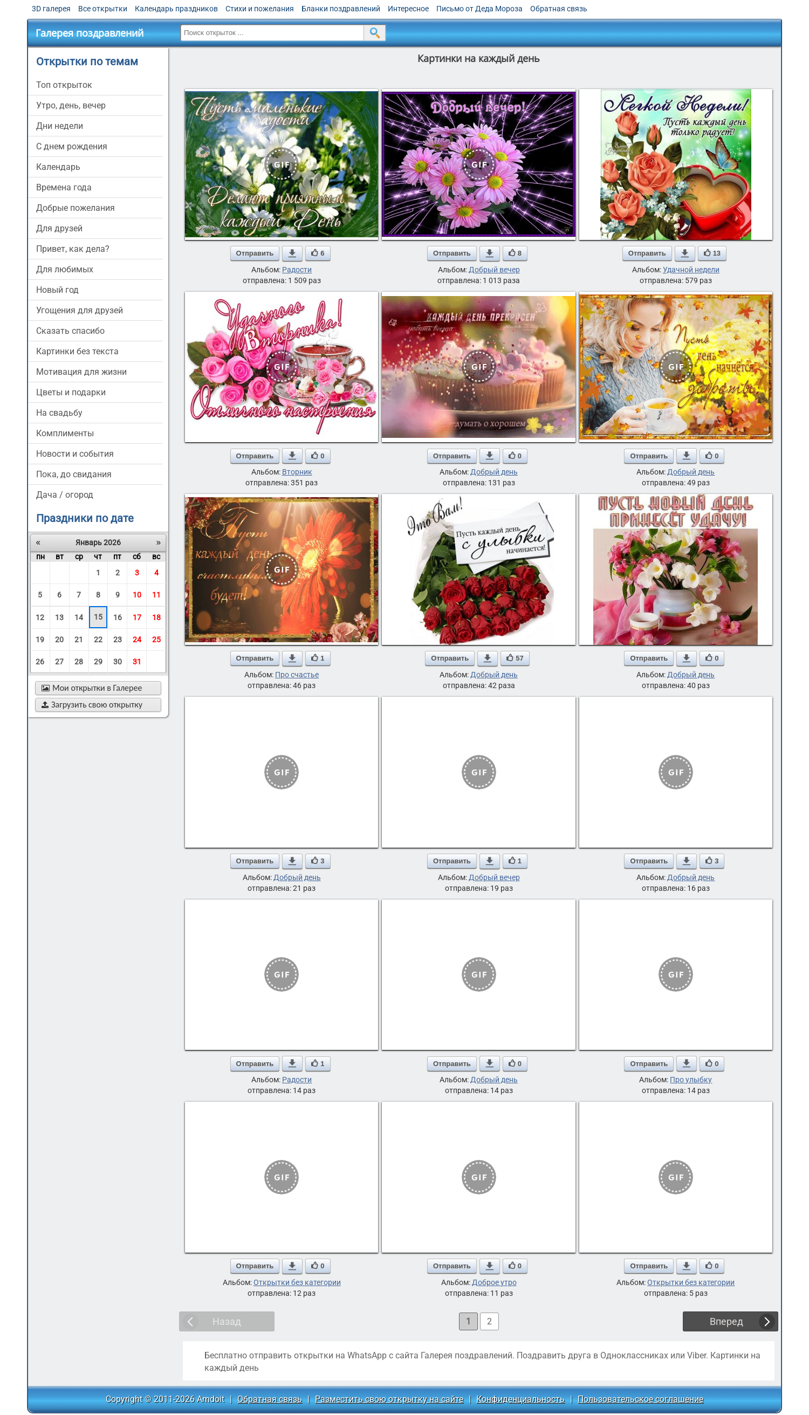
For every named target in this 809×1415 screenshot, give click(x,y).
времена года (64, 187)
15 (98, 617)
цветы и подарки (71, 392)
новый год (57, 290)
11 (156, 594)
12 (40, 617)
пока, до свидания (74, 474)
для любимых (64, 269)
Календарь (58, 167)
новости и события (75, 454)
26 (40, 661)
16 (117, 617)
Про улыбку (691, 1079)
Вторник (297, 472)
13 (59, 617)
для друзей (59, 228)
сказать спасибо (70, 331)
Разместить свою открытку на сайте (389, 1399)
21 (78, 639)
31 (137, 661)
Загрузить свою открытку (92, 704)
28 (78, 661)
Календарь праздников (176, 8)
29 (98, 661)
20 (59, 639)
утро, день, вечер (71, 105)
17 (137, 617)
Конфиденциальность (520, 1399)
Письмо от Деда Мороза (479, 8)
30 (117, 661)
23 (117, 639)
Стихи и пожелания (259, 8)
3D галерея (51, 8)
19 (40, 639)
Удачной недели (691, 269)
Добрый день (494, 472)
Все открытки (102, 8)
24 (137, 639)
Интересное (408, 8)
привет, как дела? (72, 249)
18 (156, 617)
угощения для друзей (79, 310)
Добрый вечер (494, 269)
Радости (297, 269)
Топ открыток (64, 85)
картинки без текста (77, 351)
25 (156, 639)
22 (98, 639)
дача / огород (64, 495)
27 (59, 661)
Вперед (726, 1321)
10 (137, 594)
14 (78, 617)
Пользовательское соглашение (640, 1399)
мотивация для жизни (81, 372)
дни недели (59, 126)
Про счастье (297, 674)
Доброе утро (494, 1282)
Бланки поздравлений (340, 8)
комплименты (65, 433)
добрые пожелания (75, 208)
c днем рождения (71, 146)
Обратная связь (558, 8)
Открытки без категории (297, 1282)
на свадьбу (59, 413)
